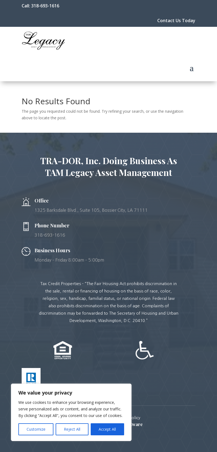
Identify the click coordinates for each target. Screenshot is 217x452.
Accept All (107, 429)
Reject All (72, 429)
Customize (36, 429)
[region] (71, 412)
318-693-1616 (45, 6)
